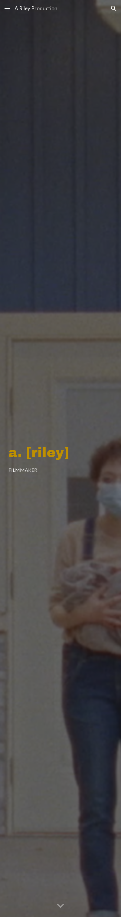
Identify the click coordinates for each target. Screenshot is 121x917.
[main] (60, 458)
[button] (7, 8)
